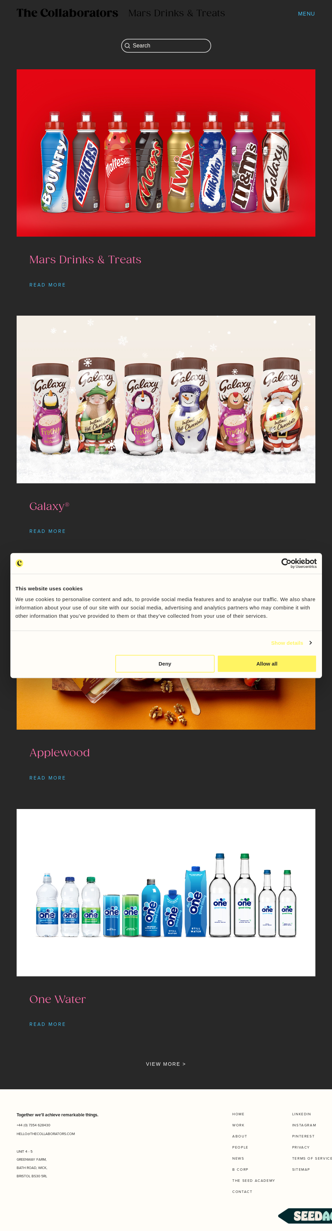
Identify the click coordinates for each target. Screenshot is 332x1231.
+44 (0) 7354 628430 (33, 1125)
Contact (242, 1191)
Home (238, 1114)
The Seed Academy (254, 1180)
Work (238, 1125)
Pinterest (303, 1136)
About (239, 1136)
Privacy (301, 1147)
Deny (165, 664)
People (240, 1147)
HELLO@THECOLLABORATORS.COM (46, 1133)
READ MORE (47, 285)
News (238, 1158)
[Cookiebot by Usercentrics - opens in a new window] (286, 563)
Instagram (304, 1125)
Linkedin (301, 1114)
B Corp (240, 1169)
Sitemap (301, 1169)
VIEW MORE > (166, 1064)
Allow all (267, 664)
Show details (287, 643)
